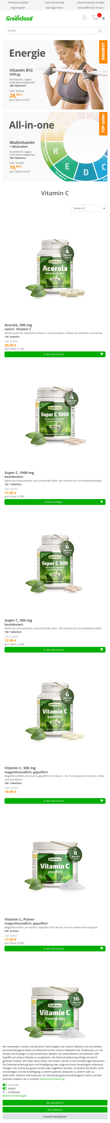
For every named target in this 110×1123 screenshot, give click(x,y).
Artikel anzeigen (74, 502)
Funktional (14, 1092)
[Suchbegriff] (50, 30)
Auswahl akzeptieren (55, 1116)
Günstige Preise (54, 7)
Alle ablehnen (55, 1109)
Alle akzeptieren (55, 1102)
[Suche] (100, 30)
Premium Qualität (18, 2)
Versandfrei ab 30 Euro (91, 7)
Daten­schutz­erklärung (51, 1079)
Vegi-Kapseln (18, 7)
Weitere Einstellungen (15, 1095)
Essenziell (13, 1085)
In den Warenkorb (73, 354)
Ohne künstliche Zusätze (90, 2)
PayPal (12, 1088)
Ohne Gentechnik (54, 2)
